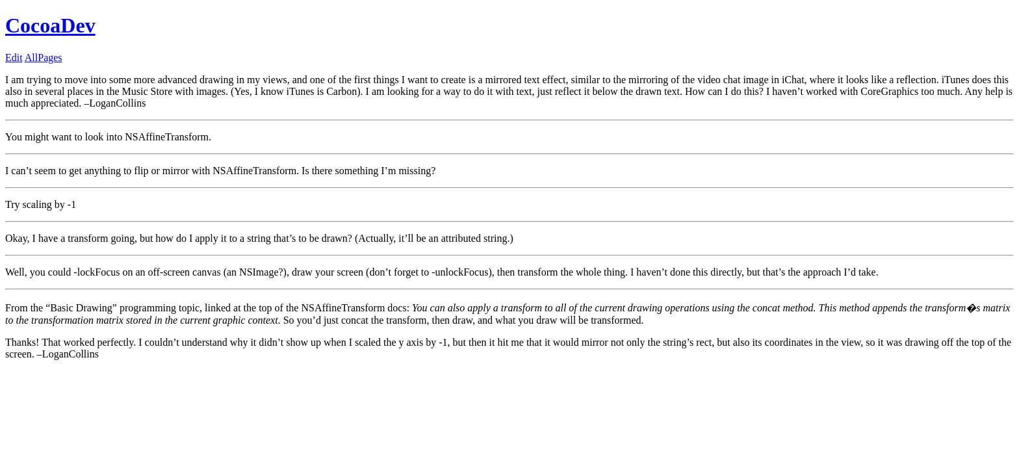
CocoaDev (50, 25)
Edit (14, 57)
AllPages (43, 57)
